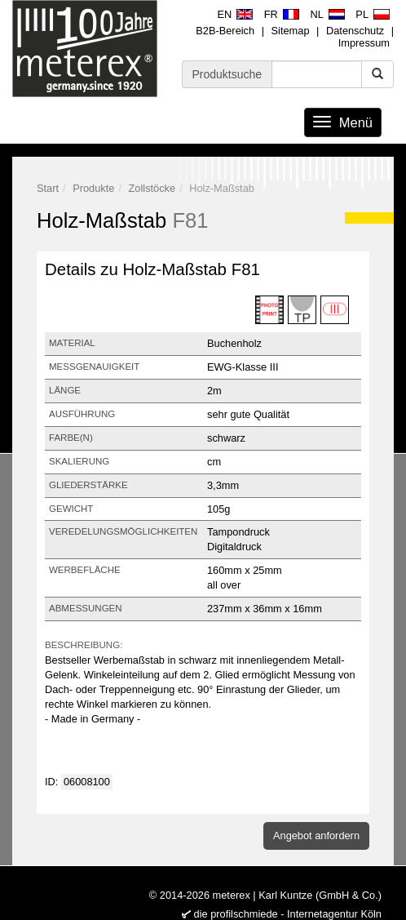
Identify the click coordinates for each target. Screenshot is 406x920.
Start (48, 188)
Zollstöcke (152, 188)
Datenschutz (355, 30)
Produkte (93, 188)
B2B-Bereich (225, 30)
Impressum (364, 43)
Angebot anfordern (316, 835)
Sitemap (290, 30)
